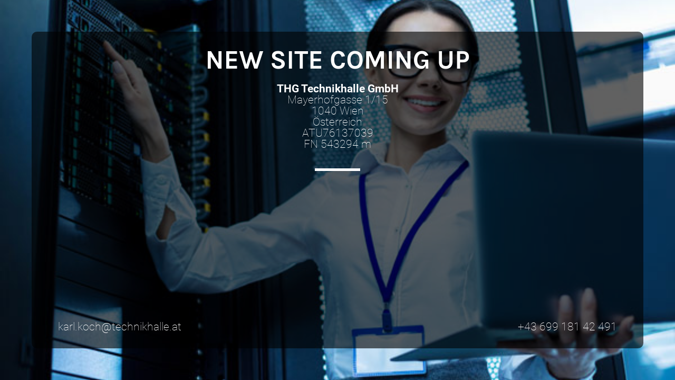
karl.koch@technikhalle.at (119, 326)
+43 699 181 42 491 (567, 326)
